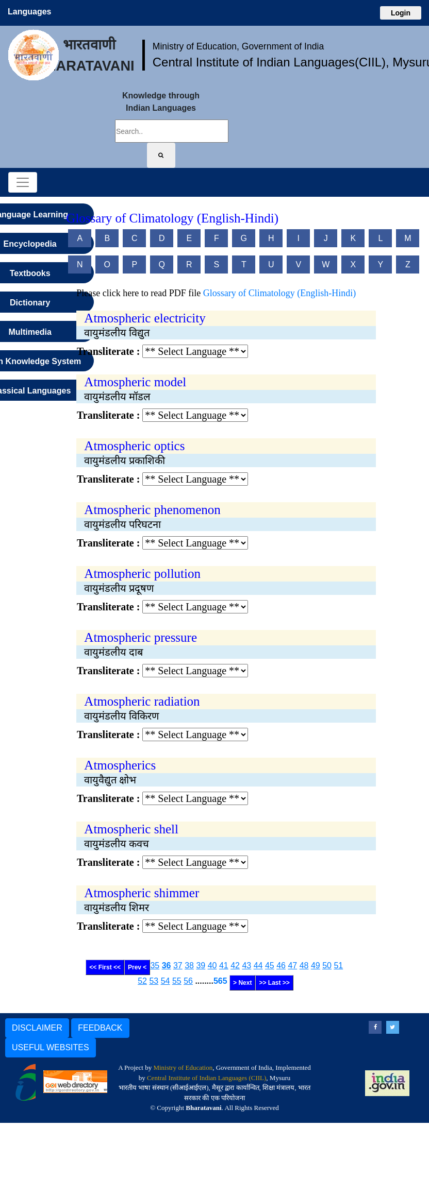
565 (220, 981)
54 (165, 981)
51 (338, 965)
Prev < (137, 967)
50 (327, 965)
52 (142, 981)
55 (177, 981)
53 (153, 981)
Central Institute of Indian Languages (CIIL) (206, 1078)
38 (189, 965)
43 (246, 965)
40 (212, 965)
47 (292, 965)
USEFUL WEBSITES (50, 1047)
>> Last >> (274, 982)
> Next (242, 982)
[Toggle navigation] (22, 182)
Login (400, 13)
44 (258, 965)
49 (315, 965)
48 (304, 965)
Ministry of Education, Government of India (238, 46)
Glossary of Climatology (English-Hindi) (279, 293)
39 (200, 965)
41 (223, 965)
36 (166, 965)
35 (154, 965)
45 (269, 965)
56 (188, 981)
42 (235, 965)
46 (281, 965)
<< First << (105, 967)
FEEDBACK (100, 1027)
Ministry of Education (182, 1067)
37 (178, 965)
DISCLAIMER (37, 1027)
